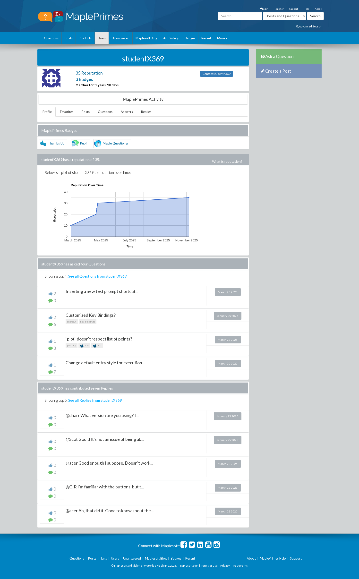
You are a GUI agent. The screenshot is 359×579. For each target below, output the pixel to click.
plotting (71, 345)
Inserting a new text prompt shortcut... (102, 291)
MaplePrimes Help (273, 558)
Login (264, 8)
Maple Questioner (115, 143)
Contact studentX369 (217, 74)
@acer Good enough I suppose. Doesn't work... (109, 463)
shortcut (71, 321)
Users (102, 38)
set (84, 346)
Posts (69, 38)
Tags (103, 558)
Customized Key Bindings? (91, 315)
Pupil (83, 143)
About (318, 8)
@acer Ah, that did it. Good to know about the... (110, 510)
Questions (51, 38)
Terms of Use (209, 565)
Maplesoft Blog (146, 38)
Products (85, 38)
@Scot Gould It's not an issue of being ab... (105, 439)
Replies (146, 112)
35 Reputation (89, 73)
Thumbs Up (56, 143)
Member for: (85, 85)
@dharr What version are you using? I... (102, 415)
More (222, 38)
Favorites (66, 112)
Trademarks (240, 565)
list (97, 346)
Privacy (225, 565)
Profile (47, 112)
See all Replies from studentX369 (95, 400)
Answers (127, 112)
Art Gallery (171, 38)
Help (306, 8)
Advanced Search (309, 26)
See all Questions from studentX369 (97, 276)
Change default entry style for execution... (105, 362)
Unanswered (120, 38)
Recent (206, 38)
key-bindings (87, 321)
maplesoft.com (189, 565)
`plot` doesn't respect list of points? (99, 338)
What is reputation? (227, 161)
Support (293, 8)
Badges (190, 38)
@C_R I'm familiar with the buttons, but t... (105, 486)
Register (279, 8)
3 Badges (84, 79)
